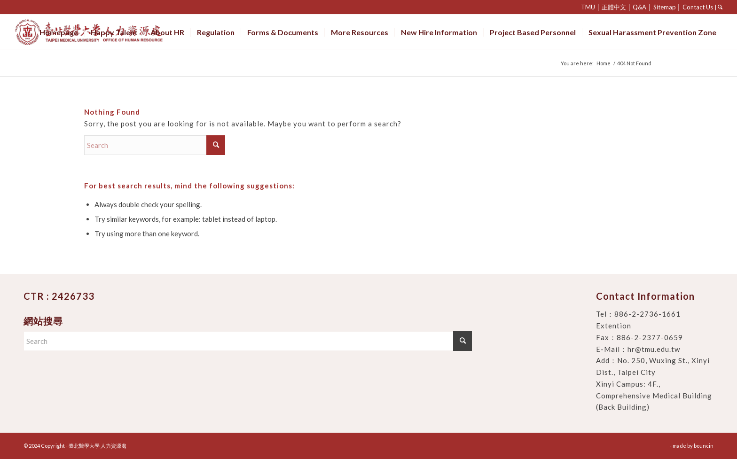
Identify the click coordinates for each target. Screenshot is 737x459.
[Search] (154, 145)
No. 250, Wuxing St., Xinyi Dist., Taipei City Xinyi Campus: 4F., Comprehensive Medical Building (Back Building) (654, 383)
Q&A (639, 7)
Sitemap (664, 7)
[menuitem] (58, 32)
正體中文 (614, 7)
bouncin (703, 446)
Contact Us (697, 7)
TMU (588, 7)
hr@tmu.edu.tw (653, 349)
